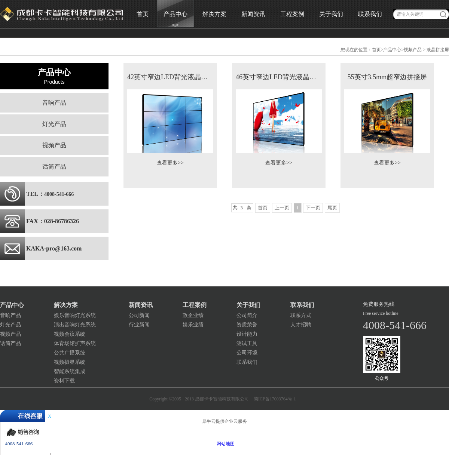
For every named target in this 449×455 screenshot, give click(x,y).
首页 (143, 14)
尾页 (332, 207)
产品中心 (392, 49)
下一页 (313, 207)
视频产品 (413, 49)
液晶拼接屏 (438, 49)
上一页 (282, 207)
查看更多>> (170, 163)
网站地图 (224, 443)
